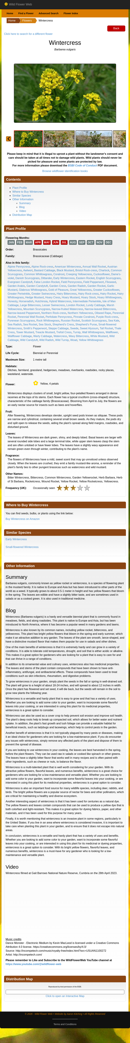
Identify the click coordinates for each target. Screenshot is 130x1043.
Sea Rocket (30, 324)
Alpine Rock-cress (42, 266)
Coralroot (58, 274)
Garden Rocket (96, 285)
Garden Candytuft (37, 285)
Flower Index (71, 13)
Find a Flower (26, 13)
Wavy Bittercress (79, 336)
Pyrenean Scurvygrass (21, 320)
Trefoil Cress (64, 332)
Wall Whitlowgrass (93, 332)
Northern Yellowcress (80, 313)
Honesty (12, 301)
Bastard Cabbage (44, 270)
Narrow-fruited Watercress (67, 309)
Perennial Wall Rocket (31, 316)
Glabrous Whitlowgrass (33, 289)
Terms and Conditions (64, 1024)
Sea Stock (45, 324)
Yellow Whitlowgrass (91, 340)
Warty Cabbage (42, 336)
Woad (73, 340)
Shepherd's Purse (86, 324)
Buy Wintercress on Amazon (23, 519)
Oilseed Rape (103, 313)
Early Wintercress (63, 278)
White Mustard (99, 336)
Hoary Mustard (71, 297)
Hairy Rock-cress (88, 293)
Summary (25, 203)
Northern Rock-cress (53, 313)
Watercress (60, 336)
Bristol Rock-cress (86, 270)
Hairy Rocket (108, 293)
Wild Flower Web (18, 5)
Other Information (23, 199)
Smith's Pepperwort (35, 328)
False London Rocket (47, 282)
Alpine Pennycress (19, 266)
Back (116, 28)
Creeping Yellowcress (79, 274)
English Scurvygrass (108, 278)
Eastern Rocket (85, 278)
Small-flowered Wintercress (22, 547)
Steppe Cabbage (58, 328)
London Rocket (75, 305)
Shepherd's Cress (63, 324)
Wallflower (112, 332)
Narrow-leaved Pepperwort (24, 313)
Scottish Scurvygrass (94, 320)
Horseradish (26, 301)
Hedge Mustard (34, 297)
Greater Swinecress (43, 293)
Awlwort (28, 270)
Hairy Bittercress (67, 293)
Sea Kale (113, 320)
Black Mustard (65, 270)
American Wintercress (68, 266)
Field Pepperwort (93, 282)
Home (10, 13)
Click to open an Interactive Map (65, 996)
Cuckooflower (101, 274)
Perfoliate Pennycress (59, 316)
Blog (22, 207)
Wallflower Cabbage (20, 336)
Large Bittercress (30, 305)
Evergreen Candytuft (20, 282)
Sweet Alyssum (89, 328)
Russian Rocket (70, 320)
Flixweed (110, 282)
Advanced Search (49, 13)
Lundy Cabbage (95, 305)
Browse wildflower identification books (65, 171)
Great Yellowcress (81, 289)
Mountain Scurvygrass (36, 309)
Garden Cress (57, 285)
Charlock (104, 270)
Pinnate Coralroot (84, 316)
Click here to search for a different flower (28, 33)
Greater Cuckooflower (106, 289)
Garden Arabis (16, 285)
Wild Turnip (62, 340)
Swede (74, 328)
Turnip (77, 332)
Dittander (46, 278)
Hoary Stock (88, 297)
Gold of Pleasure (58, 289)
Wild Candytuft (29, 340)
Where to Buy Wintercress (28, 191)
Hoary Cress (52, 297)
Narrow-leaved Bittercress (100, 309)
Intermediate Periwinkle (87, 301)
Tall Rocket (106, 328)
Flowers (27, 20)
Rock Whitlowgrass (47, 320)
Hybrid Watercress (60, 301)
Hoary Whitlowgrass (109, 297)
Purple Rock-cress (107, 316)
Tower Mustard (25, 332)
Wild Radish (46, 340)
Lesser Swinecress (53, 305)
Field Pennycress (71, 282)
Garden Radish (77, 285)
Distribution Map (22, 214)
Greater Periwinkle (19, 293)
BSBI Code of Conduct (82, 165)
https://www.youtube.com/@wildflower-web (33, 964)
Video (22, 211)
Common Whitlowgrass (38, 274)
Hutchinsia (41, 301)
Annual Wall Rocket (94, 266)
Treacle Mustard (45, 332)
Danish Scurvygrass (27, 278)
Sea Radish (15, 324)
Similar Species (21, 195)
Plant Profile (19, 187)
